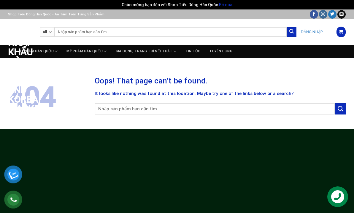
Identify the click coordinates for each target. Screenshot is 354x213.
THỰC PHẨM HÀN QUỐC (35, 51)
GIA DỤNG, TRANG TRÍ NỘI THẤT (146, 51)
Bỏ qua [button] (225, 4)
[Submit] (291, 32)
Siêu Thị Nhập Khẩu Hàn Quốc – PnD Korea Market (19, 66)
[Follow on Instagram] (323, 14)
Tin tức (193, 51)
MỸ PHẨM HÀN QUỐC (86, 51)
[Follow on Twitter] (332, 14)
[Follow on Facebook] (314, 14)
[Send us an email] (341, 14)
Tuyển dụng (220, 51)
